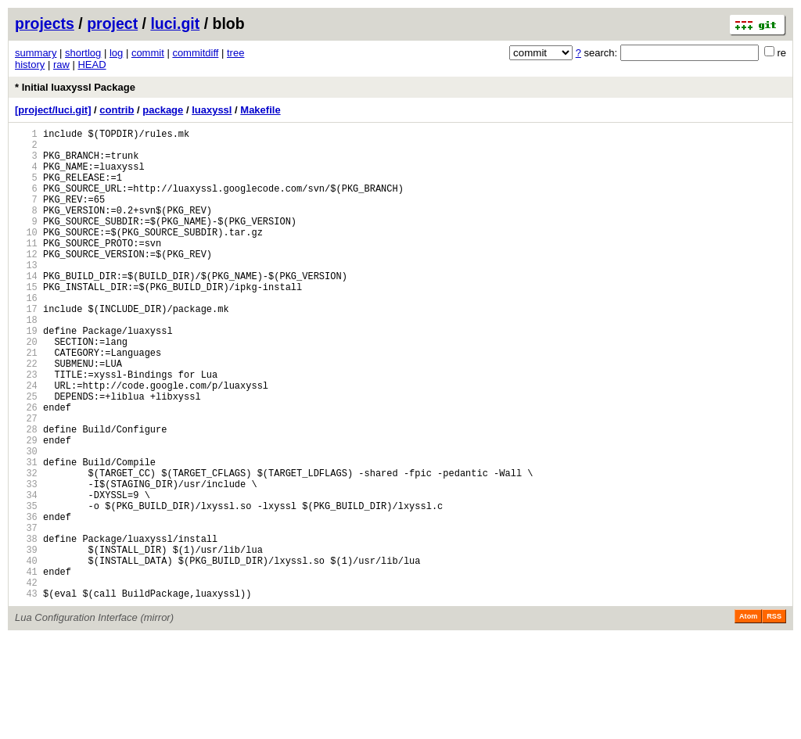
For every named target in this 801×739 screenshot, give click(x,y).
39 (26, 641)
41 (26, 667)
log (116, 53)
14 (26, 308)
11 (26, 268)
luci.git (174, 23)
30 (26, 521)
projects (44, 23)
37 (26, 614)
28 (26, 494)
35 (26, 587)
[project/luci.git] (53, 110)
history (30, 64)
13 (26, 295)
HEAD (91, 64)
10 (26, 255)
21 (26, 401)
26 (26, 468)
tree (235, 53)
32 (26, 547)
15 (26, 321)
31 (26, 534)
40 (26, 654)
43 (26, 694)
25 (26, 454)
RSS (774, 717)
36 (26, 601)
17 (26, 348)
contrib (116, 110)
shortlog (83, 53)
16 (26, 335)
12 (26, 282)
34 (26, 574)
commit (147, 53)
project (112, 23)
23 (26, 428)
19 (26, 375)
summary (35, 53)
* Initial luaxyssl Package (75, 87)
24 (26, 441)
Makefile (260, 110)
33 (26, 561)
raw (61, 64)
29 (26, 508)
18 (26, 361)
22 (26, 415)
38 (26, 627)
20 (26, 388)
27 (26, 481)
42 (26, 680)
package (162, 110)
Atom (748, 717)
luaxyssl (212, 110)
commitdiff (195, 53)
